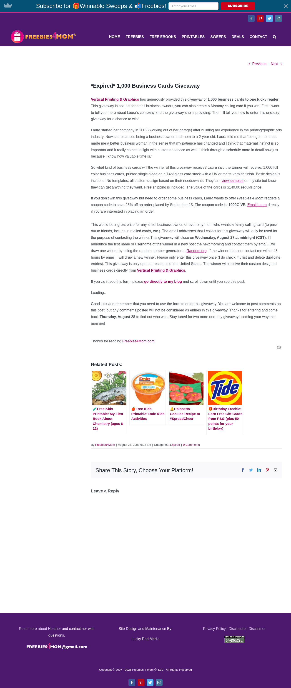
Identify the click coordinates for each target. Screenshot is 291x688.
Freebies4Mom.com (138, 341)
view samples (232, 181)
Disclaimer (257, 629)
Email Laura (257, 205)
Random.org (197, 251)
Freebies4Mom (105, 444)
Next (274, 64)
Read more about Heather (40, 629)
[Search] (274, 37)
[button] (145, 6)
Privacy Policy (214, 629)
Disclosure (237, 629)
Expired (175, 444)
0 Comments (191, 444)
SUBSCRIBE (238, 6)
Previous (259, 64)
